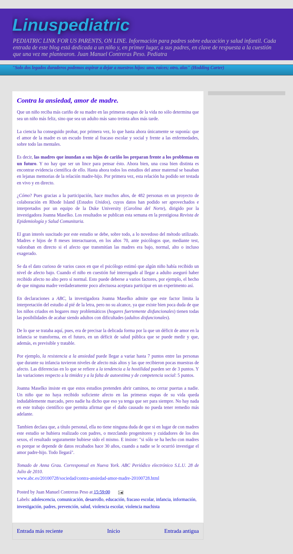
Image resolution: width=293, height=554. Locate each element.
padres (49, 506)
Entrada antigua (181, 531)
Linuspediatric (71, 24)
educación (115, 499)
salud (85, 506)
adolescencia (43, 499)
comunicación (70, 499)
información (184, 499)
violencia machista (142, 506)
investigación (29, 506)
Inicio (113, 531)
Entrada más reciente (40, 531)
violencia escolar (107, 506)
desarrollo (94, 499)
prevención (68, 506)
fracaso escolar (140, 499)
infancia (163, 499)
